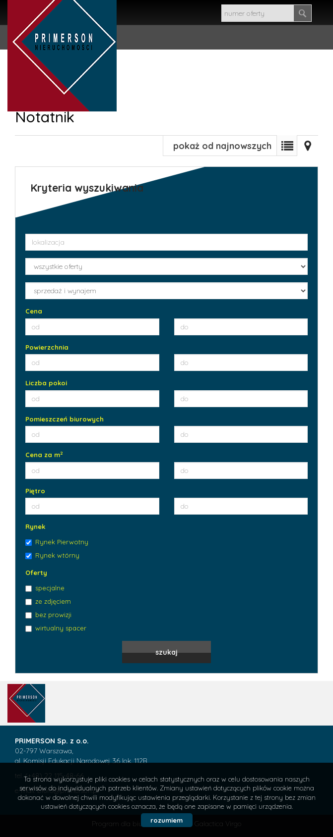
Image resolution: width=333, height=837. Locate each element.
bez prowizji (48, 615)
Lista (286, 145)
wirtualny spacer (55, 628)
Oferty (36, 572)
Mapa (307, 145)
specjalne (45, 588)
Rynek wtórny (52, 555)
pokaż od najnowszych (222, 146)
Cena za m (44, 454)
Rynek (35, 526)
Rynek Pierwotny (56, 542)
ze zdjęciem (48, 601)
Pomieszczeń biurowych (64, 419)
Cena (33, 311)
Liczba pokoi (46, 383)
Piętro (35, 491)
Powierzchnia (46, 347)
